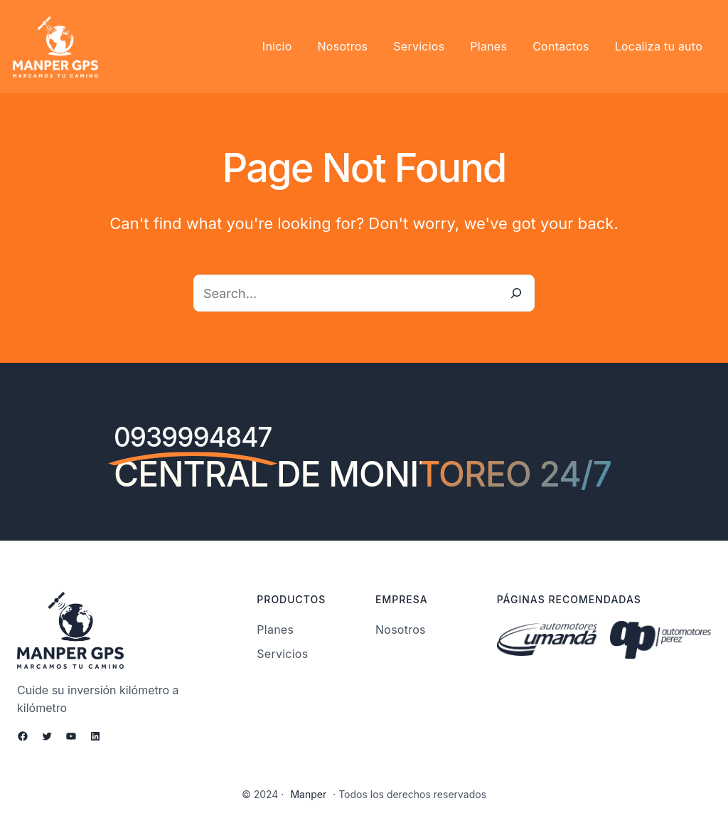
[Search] (516, 293)
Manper (311, 794)
